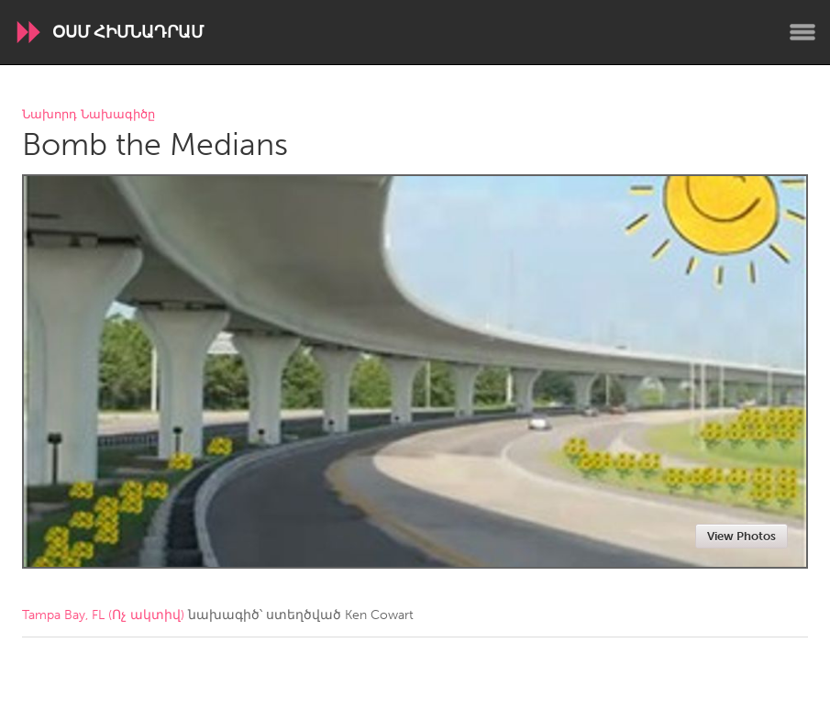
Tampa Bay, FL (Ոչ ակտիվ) (103, 615)
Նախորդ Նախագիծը (88, 115)
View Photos (741, 536)
